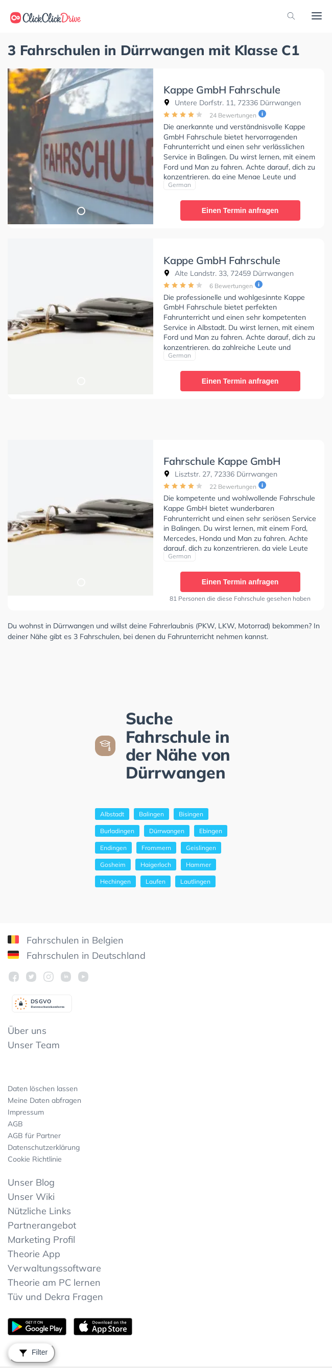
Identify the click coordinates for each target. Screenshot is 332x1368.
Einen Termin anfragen (240, 210)
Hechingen (115, 881)
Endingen (113, 848)
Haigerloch (155, 864)
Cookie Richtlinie (35, 1159)
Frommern (156, 848)
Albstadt (112, 814)
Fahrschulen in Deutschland (77, 955)
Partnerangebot (42, 1225)
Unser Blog (31, 1182)
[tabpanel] (80, 146)
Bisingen (191, 814)
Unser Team (34, 1045)
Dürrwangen (166, 831)
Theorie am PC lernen (54, 1282)
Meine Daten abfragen (44, 1100)
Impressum (26, 1112)
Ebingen (210, 831)
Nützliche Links (39, 1211)
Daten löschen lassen (43, 1088)
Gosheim (113, 864)
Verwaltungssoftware (54, 1268)
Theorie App (34, 1254)
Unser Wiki (31, 1196)
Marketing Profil (41, 1239)
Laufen (155, 881)
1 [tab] (80, 210)
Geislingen (201, 848)
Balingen (151, 814)
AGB (15, 1123)
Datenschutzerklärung (44, 1147)
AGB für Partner (34, 1135)
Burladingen (117, 831)
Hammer (198, 864)
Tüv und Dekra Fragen (55, 1297)
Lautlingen (195, 881)
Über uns (27, 1030)
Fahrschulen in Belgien (66, 940)
